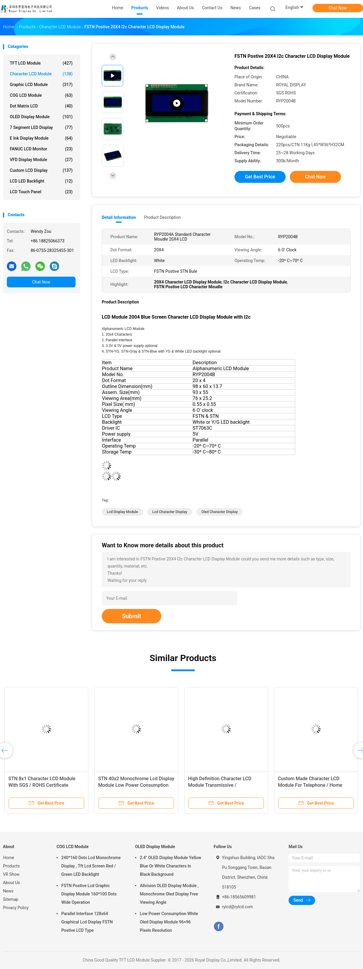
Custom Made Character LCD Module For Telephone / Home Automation (310, 785)
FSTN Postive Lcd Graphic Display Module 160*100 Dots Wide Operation (89, 894)
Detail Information (119, 217)
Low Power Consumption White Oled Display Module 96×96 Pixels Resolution (169, 922)
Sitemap (10, 899)
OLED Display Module (41, 117)
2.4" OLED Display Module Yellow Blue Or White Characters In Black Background (170, 866)
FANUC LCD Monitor (41, 149)
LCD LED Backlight (41, 181)
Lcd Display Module (122, 512)
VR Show (11, 874)
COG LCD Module (41, 95)
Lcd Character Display (169, 512)
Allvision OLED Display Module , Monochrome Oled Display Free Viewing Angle (169, 894)
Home (8, 857)
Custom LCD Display (41, 170)
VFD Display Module (41, 160)
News (8, 891)
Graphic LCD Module (41, 85)
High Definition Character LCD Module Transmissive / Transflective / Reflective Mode (221, 785)
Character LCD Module (41, 74)
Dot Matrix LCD (41, 106)
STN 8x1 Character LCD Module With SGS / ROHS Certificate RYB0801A (41, 785)
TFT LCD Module (41, 63)
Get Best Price (260, 177)
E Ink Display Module (41, 138)
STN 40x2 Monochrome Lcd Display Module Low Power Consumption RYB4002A (136, 785)
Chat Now (338, 8)
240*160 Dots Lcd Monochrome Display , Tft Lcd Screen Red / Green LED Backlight (91, 866)
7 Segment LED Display (41, 127)
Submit (131, 616)
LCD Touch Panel (41, 192)
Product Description (162, 217)
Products (11, 866)
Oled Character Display (219, 512)
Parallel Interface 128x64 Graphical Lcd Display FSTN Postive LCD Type (87, 922)
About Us (11, 882)
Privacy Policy (16, 907)
